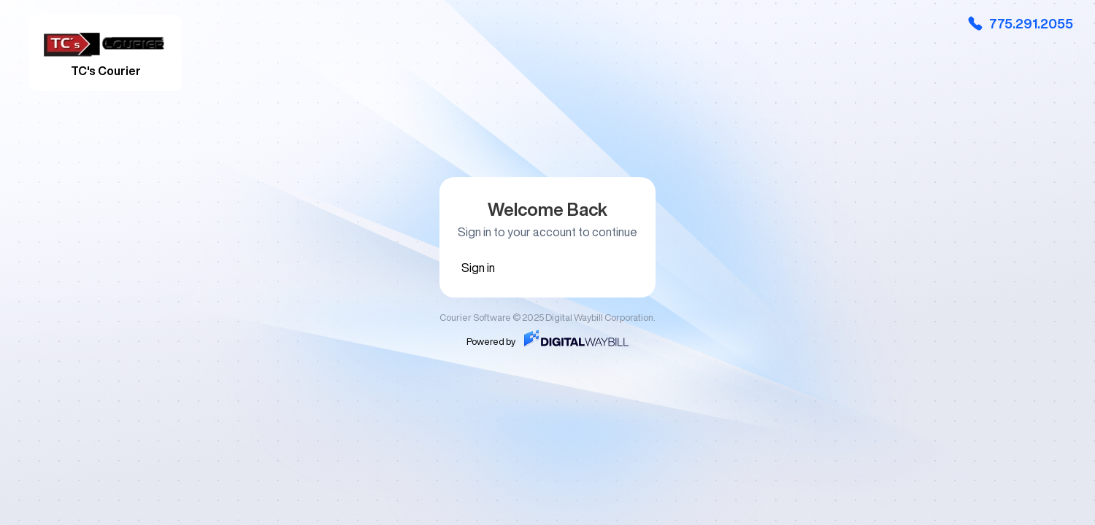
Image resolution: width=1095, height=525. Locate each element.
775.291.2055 (1020, 23)
